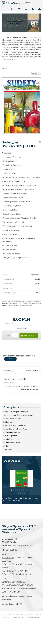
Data (36, 386)
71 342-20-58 (8, 574)
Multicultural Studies (11, 432)
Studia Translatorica (11, 442)
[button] (4, 22)
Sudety (6, 446)
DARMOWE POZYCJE (27, 498)
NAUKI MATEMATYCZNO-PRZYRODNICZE (15, 303)
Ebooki (19, 305)
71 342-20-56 (8, 557)
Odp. (23, 386)
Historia (29, 301)
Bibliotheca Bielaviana (12, 418)
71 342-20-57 (8, 564)
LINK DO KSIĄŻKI (15, 23)
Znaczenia (7, 449)
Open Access (11, 460)
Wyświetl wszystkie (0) (33, 371)
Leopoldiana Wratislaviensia (14, 425)
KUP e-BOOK (29, 335)
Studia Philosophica (11, 439)
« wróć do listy (36, 73)
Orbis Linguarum (10, 436)
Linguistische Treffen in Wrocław (16, 429)
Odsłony (16, 386)
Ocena (30, 386)
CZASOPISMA (12, 305)
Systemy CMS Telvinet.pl (30, 617)
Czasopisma (11, 407)
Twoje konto (6, 617)
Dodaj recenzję (7, 371)
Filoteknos (7, 422)
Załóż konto (39, 9)
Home (5, 68)
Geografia (32, 303)
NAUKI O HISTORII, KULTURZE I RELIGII (14, 301)
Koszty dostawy (17, 596)
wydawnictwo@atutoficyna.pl (21, 545)
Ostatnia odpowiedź (30, 389)
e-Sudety (25, 305)
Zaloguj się (33, 9)
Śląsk (30, 305)
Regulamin (6, 596)
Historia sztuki (36, 301)
